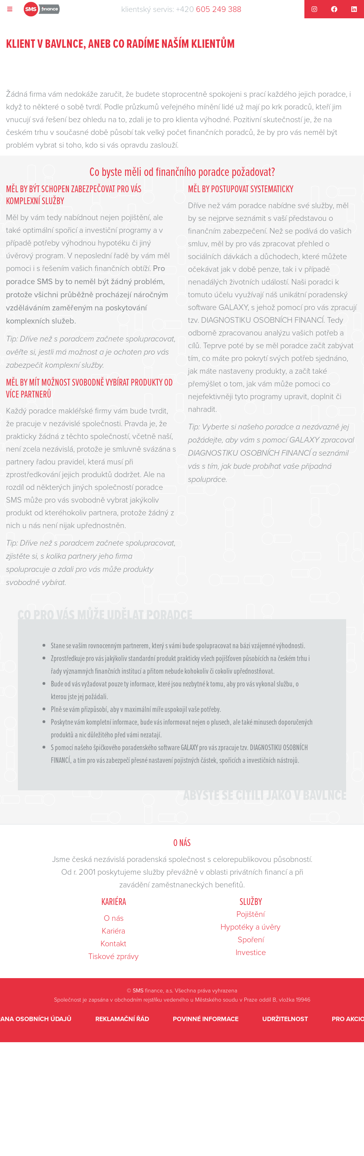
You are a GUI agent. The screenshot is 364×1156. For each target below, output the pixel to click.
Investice (251, 951)
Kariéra (113, 930)
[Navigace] (10, 9)
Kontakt (113, 943)
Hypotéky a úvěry (251, 926)
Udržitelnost (285, 1018)
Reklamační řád (122, 1018)
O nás (114, 917)
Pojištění (250, 913)
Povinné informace (205, 1018)
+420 (208, 9)
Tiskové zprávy (113, 955)
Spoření (251, 939)
